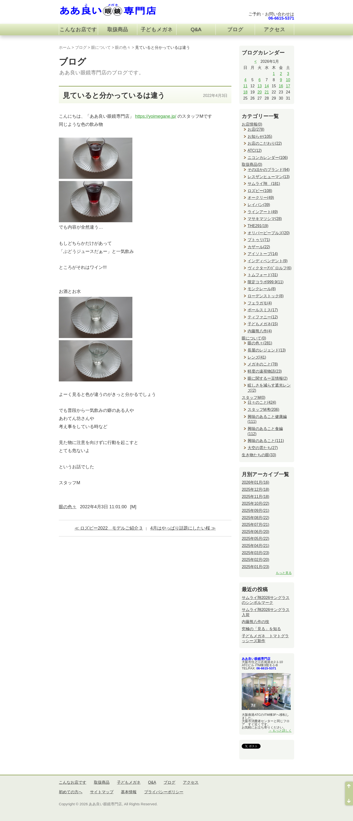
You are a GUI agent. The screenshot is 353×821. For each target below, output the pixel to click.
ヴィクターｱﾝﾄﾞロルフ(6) (269, 268)
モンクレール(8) (262, 289)
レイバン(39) (259, 205)
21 (267, 92)
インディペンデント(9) (268, 261)
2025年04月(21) (255, 546)
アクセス (274, 29)
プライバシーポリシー (163, 792)
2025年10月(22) (255, 503)
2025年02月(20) (255, 560)
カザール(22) (259, 247)
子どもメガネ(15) (263, 324)
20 (259, 92)
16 (281, 86)
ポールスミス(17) (263, 310)
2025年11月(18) (255, 497)
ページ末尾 (349, 799)
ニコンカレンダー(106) (268, 158)
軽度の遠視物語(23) (265, 371)
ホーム (65, 48)
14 (267, 86)
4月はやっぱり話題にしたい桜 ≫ (183, 528)
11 (245, 86)
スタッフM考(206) (263, 409)
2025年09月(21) (255, 510)
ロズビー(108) (260, 191)
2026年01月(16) (255, 482)
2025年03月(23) (255, 553)
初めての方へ (70, 792)
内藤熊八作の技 (255, 622)
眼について (101, 48)
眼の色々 (123, 48)
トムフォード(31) (263, 275)
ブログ (235, 29)
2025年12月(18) (255, 489)
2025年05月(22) (255, 538)
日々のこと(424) (262, 402)
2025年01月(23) (255, 567)
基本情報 (129, 792)
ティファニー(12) (263, 317)
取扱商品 (117, 29)
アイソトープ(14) (263, 254)
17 (288, 86)
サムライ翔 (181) (264, 184)
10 (288, 80)
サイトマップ (101, 792)
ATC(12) (255, 150)
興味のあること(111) (266, 441)
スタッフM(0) (253, 397)
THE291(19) (258, 226)
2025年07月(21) (255, 524)
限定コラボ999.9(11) (266, 282)
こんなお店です (78, 29)
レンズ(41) (257, 357)
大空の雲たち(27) (263, 448)
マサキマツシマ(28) (265, 219)
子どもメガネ (157, 29)
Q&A (196, 29)
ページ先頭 (349, 788)
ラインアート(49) (263, 212)
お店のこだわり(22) (265, 143)
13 (259, 86)
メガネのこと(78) (263, 364)
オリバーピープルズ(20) (269, 233)
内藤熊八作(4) (260, 331)
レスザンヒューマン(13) (269, 177)
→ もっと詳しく (280, 730)
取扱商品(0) (252, 164)
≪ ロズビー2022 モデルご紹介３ (109, 528)
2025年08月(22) (255, 518)
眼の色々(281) (260, 343)
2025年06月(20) (255, 532)
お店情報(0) (252, 124)
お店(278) (256, 129)
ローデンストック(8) (266, 296)
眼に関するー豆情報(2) (268, 378)
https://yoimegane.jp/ (155, 116)
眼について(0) (254, 338)
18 (245, 92)
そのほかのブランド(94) (269, 170)
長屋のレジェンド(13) (267, 350)
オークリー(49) (261, 197)
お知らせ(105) (260, 136)
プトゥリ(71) (259, 240)
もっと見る (284, 573)
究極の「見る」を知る (261, 629)
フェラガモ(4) (260, 303)
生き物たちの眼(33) (259, 455)
